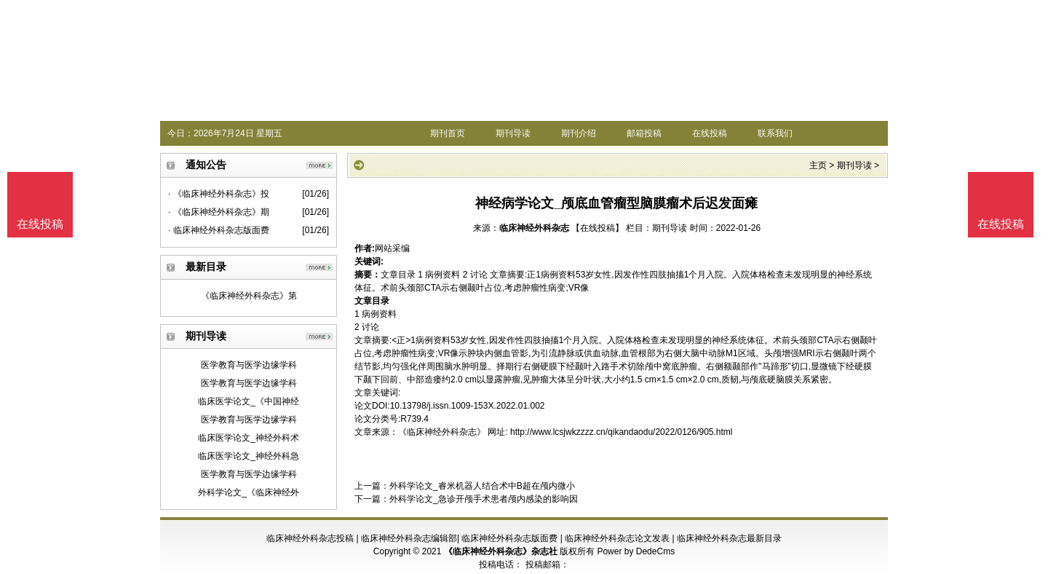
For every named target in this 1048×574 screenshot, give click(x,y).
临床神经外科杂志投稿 (310, 538)
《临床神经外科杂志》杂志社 (500, 551)
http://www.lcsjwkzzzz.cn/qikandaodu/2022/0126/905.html (621, 432)
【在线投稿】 (597, 228)
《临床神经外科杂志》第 (249, 296)
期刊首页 (447, 133)
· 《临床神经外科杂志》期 (218, 212)
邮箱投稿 (644, 133)
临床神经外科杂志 (534, 228)
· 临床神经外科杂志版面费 (218, 230)
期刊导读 (513, 133)
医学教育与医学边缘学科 (249, 365)
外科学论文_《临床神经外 (248, 492)
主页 (818, 165)
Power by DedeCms (636, 551)
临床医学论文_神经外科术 (248, 438)
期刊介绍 (578, 133)
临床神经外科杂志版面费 (509, 538)
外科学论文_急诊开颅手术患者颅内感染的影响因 (483, 499)
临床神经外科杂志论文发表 (617, 538)
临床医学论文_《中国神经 (248, 401)
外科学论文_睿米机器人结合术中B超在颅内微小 (482, 486)
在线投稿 (709, 133)
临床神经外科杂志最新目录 (729, 538)
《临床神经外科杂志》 (441, 432)
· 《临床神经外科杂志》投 (218, 194)
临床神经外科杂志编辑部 (409, 538)
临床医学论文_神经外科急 (248, 456)
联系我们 (775, 133)
